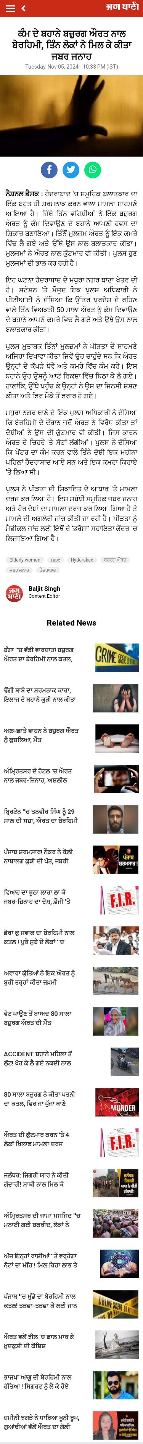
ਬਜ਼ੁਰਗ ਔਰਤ (115, 560)
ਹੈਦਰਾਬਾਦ (48, 570)
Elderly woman (25, 560)
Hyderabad (82, 560)
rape (55, 560)
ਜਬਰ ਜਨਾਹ (19, 570)
